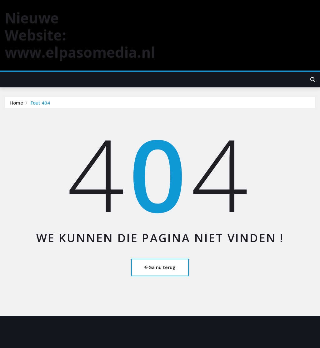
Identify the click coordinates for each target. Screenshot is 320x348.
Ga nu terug (160, 267)
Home (16, 103)
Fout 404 (40, 103)
